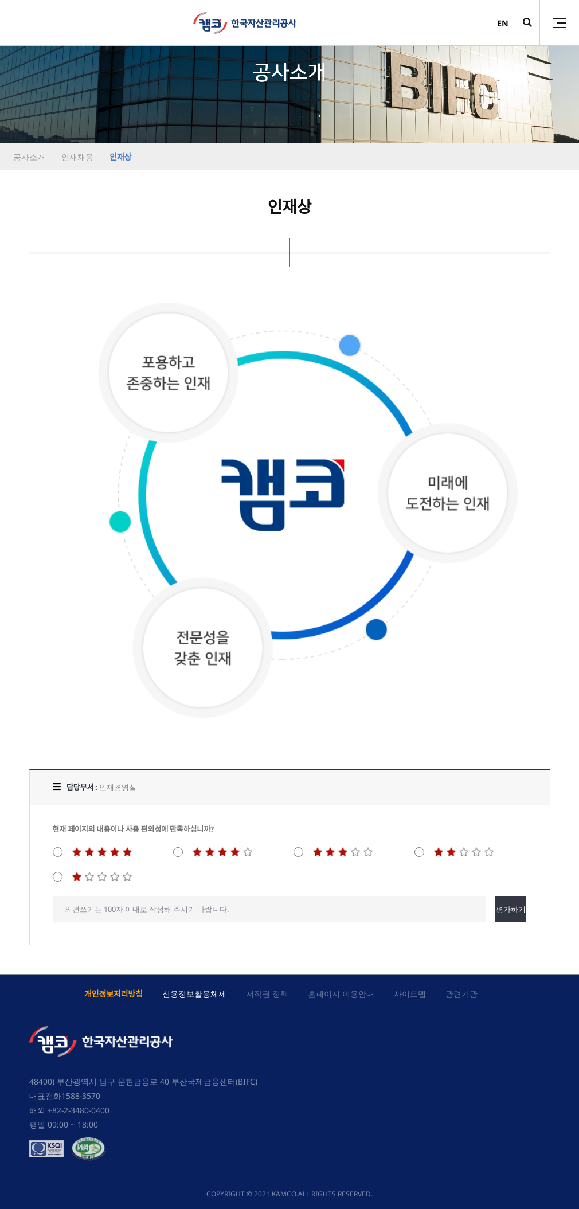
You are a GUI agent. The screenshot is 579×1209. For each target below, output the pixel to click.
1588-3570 (80, 1095)
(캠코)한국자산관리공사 (244, 23)
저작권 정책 (267, 993)
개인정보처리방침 (113, 993)
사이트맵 (410, 993)
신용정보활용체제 (194, 993)
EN (502, 23)
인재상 (119, 156)
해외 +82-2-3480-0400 (69, 1110)
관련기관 (461, 993)
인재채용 (76, 156)
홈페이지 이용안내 (341, 993)
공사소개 (29, 156)
